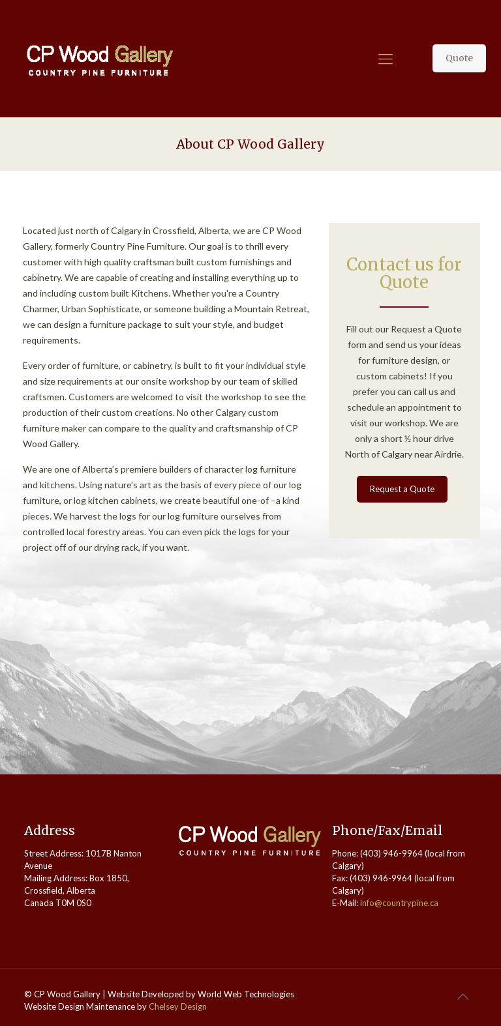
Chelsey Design (178, 1006)
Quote (459, 58)
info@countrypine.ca (399, 903)
